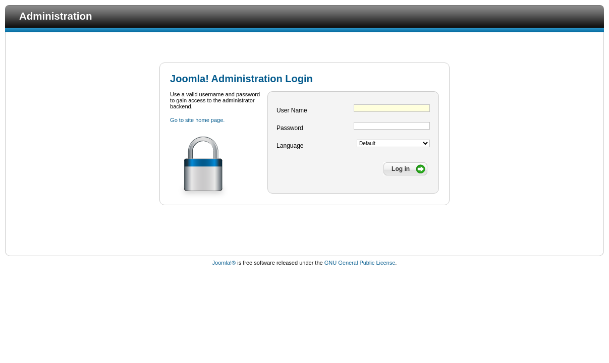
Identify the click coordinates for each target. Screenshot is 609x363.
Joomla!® (224, 263)
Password (289, 128)
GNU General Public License (360, 263)
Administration (55, 16)
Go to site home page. (197, 120)
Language (289, 145)
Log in (401, 168)
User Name (291, 110)
